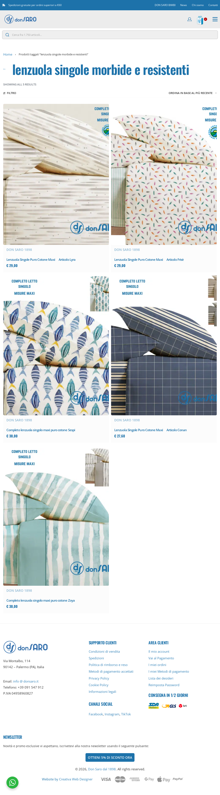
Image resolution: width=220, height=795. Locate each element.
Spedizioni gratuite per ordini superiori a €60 (35, 5)
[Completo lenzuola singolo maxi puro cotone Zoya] (56, 515)
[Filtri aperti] (9, 94)
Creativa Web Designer (76, 779)
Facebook (96, 714)
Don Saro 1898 (19, 249)
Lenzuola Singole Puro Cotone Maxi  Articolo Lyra (40, 259)
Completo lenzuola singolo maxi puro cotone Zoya (40, 600)
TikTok (126, 714)
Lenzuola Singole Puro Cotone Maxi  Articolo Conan (150, 430)
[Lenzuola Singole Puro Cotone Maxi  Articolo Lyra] (56, 174)
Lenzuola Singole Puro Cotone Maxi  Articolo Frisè (149, 259)
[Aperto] (215, 19)
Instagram (112, 714)
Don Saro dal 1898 (102, 769)
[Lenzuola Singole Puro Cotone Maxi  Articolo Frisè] (164, 174)
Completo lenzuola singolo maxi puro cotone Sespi (40, 430)
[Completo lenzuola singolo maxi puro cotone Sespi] (56, 345)
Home (7, 54)
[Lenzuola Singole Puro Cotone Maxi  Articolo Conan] (164, 345)
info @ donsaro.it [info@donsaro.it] (25, 681)
